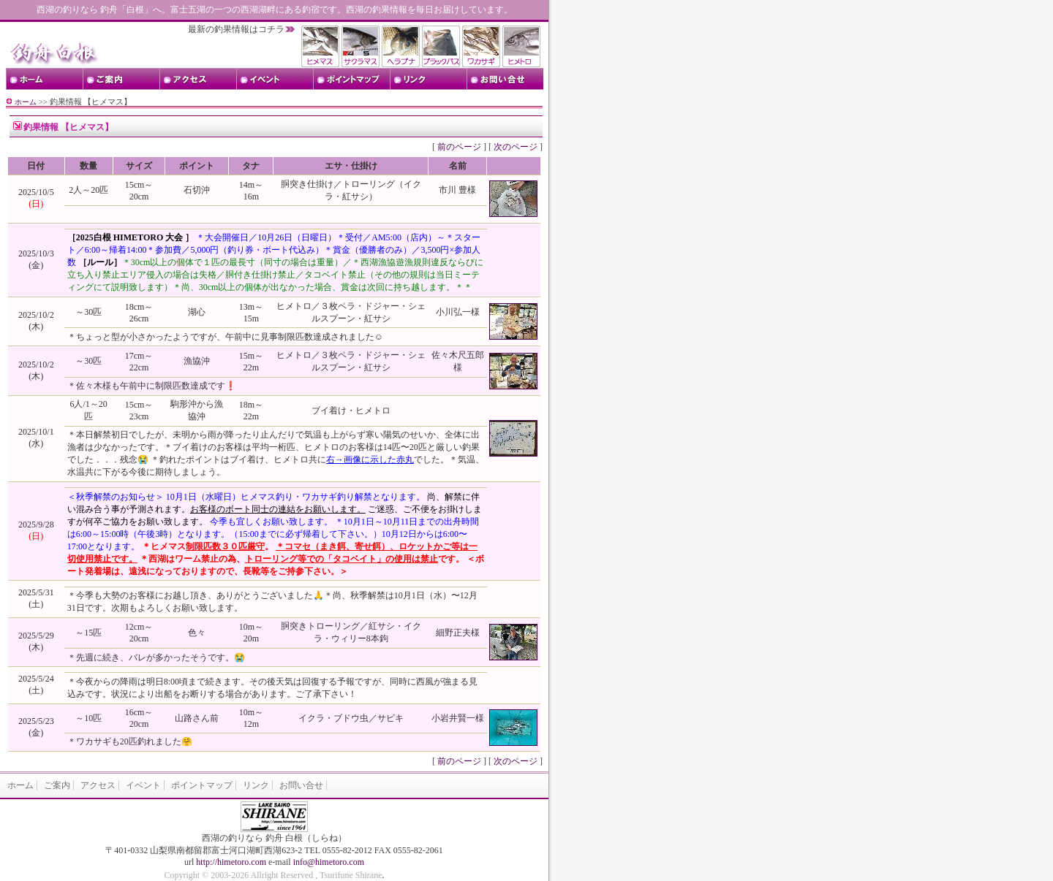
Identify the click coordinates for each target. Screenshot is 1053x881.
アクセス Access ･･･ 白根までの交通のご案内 (197, 79)
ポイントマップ (202, 785)
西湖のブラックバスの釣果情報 (442, 46)
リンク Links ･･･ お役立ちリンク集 (428, 79)
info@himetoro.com (328, 862)
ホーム (26, 102)
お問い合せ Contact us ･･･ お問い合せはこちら (505, 79)
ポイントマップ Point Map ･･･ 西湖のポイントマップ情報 (351, 79)
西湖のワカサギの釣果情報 (482, 46)
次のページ (515, 147)
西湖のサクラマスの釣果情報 (361, 46)
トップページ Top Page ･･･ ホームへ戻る (44, 79)
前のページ (459, 147)
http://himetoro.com (231, 862)
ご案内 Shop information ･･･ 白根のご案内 (121, 79)
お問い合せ (301, 785)
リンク (256, 785)
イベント (143, 785)
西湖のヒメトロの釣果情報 (522, 46)
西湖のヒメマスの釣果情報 (321, 46)
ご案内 (57, 785)
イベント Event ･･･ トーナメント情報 (274, 79)
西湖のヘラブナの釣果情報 (402, 46)
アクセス (98, 785)
